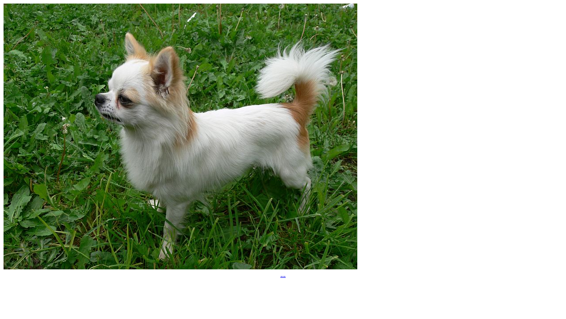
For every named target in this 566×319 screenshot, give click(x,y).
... (283, 274)
